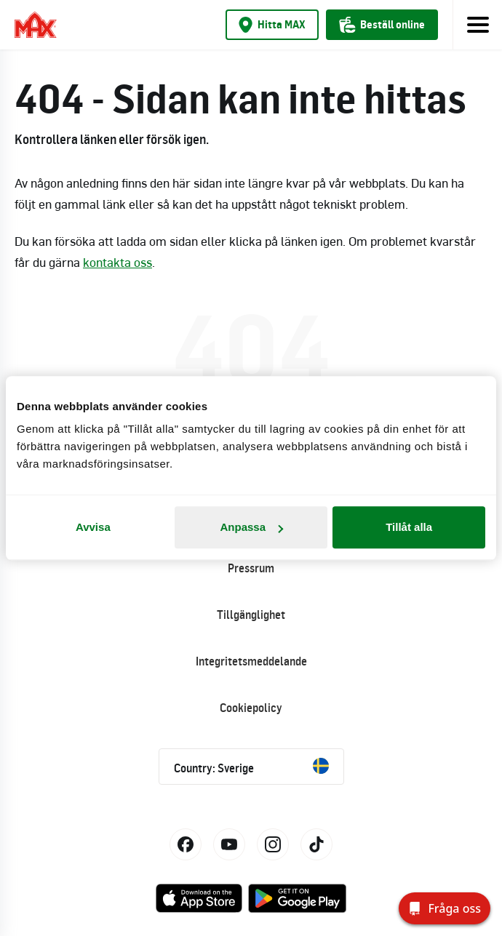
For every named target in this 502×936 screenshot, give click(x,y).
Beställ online (382, 25)
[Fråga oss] (444, 908)
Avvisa (93, 527)
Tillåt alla (409, 527)
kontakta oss (117, 262)
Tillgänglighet (251, 614)
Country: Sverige (251, 766)
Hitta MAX (272, 25)
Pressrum (251, 568)
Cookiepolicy (251, 707)
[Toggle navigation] (477, 24)
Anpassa (251, 527)
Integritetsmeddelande (251, 661)
